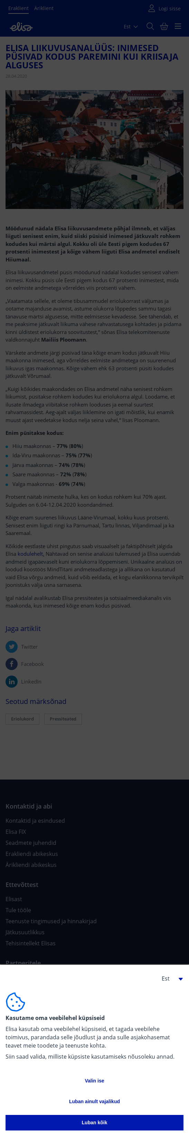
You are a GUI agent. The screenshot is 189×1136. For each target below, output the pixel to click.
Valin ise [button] (94, 1081)
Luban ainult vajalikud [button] (94, 1101)
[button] (169, 978)
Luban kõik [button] (94, 1122)
